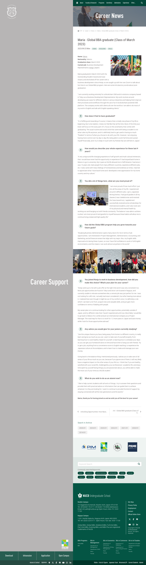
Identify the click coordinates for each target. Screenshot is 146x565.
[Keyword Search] (107, 464)
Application (45, 556)
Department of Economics (107, 544)
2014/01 (82, 432)
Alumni (141, 563)
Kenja (91, 68)
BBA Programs (82, 540)
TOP (80, 31)
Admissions (117, 3)
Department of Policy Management (108, 547)
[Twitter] (53, 562)
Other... (133, 3)
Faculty (92, 553)
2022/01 (114, 428)
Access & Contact (35, 563)
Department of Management (94, 546)
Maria (85, 56)
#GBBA (94, 48)
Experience (126, 3)
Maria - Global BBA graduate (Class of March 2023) (113, 31)
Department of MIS (95, 549)
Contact (130, 511)
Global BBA (80, 543)
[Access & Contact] (49, 562)
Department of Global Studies (134, 546)
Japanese (44, 562)
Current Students (133, 563)
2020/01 (135, 428)
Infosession (27, 556)
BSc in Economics (109, 540)
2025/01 (82, 428)
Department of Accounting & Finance (121, 547)
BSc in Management (94, 541)
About (81, 3)
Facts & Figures (103, 563)
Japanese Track (113, 563)
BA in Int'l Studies (134, 540)
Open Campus (64, 556)
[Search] (138, 464)
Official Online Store (134, 514)
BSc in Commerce (121, 540)
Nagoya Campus (83, 516)
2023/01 (103, 428)
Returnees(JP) (123, 563)
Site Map (131, 502)
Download (9, 556)
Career (87, 31)
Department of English (134, 543)
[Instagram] (67, 562)
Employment (132, 508)
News (93, 31)
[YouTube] (63, 562)
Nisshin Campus (83, 502)
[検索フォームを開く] (142, 3)
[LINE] (60, 562)
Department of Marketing (119, 544)
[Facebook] (56, 562)
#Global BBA (102, 48)
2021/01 (125, 428)
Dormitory (109, 3)
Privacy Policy (132, 505)
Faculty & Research (90, 3)
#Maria (110, 48)
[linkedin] (70, 562)
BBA (79, 545)
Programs (101, 3)
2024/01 (93, 428)
